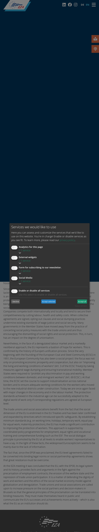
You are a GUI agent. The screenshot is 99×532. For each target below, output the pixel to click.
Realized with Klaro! (81, 306)
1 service (25, 250)
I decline (15, 301)
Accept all (82, 301)
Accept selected (48, 301)
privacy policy (67, 240)
